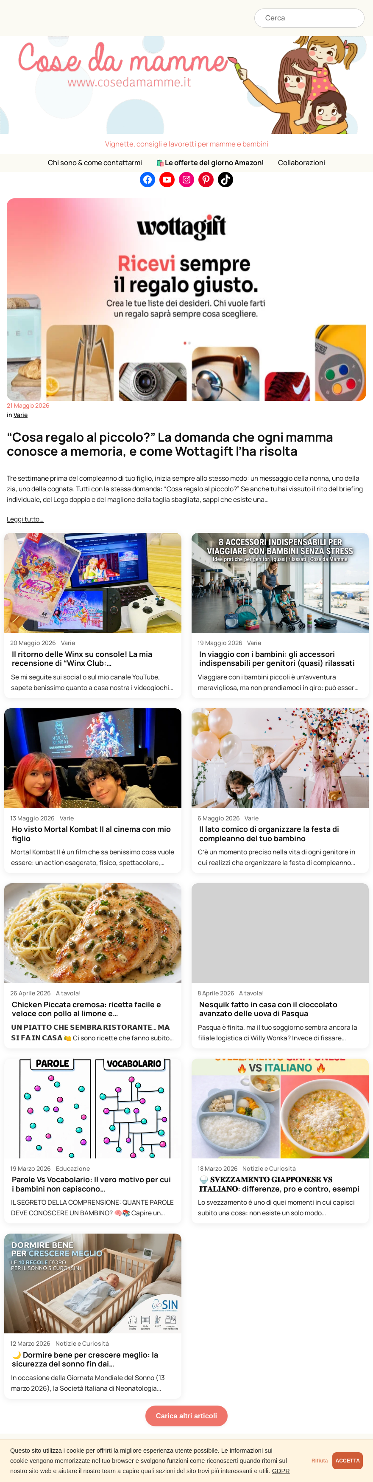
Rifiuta (284, 1456)
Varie (21, 415)
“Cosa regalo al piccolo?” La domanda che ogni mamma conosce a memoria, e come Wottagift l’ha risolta (171, 445)
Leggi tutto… (25, 519)
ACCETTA (335, 1456)
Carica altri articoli (186, 1416)
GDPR (150, 1471)
